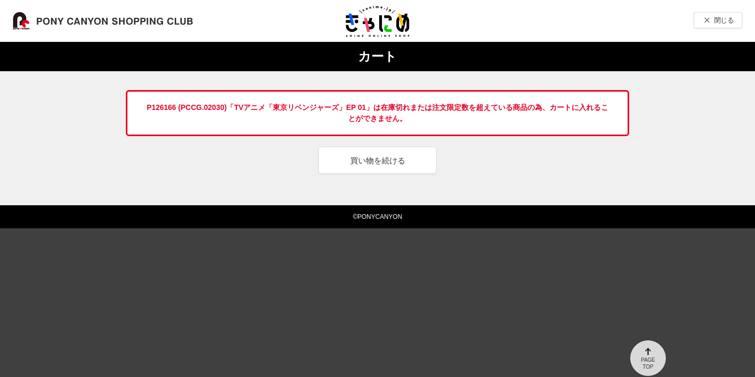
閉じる (724, 20)
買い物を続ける (377, 160)
